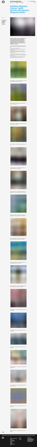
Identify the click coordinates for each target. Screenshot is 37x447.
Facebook (20, 438)
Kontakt (22, 2)
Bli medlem (11, 442)
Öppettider (11, 439)
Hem (10, 2)
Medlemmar (11, 443)
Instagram (20, 439)
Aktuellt (14, 2)
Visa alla (3, 432)
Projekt (17, 2)
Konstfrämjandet (29, 437)
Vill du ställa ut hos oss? (12, 444)
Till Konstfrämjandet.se (32, 1)
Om (19, 2)
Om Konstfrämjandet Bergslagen (13, 438)
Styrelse (11, 441)
